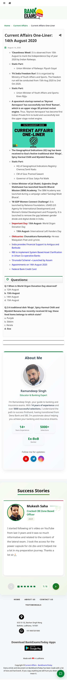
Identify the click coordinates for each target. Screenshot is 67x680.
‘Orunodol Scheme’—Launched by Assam (32, 260)
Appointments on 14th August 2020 (29, 264)
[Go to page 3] (25, 587)
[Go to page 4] (28, 587)
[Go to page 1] (18, 587)
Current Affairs (20, 25)
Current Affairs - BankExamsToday (38, 665)
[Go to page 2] (22, 587)
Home (7, 25)
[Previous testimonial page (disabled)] (11, 587)
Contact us (46, 600)
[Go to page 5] (31, 587)
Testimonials (33, 605)
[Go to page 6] (34, 587)
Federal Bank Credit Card (24, 269)
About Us (30, 600)
